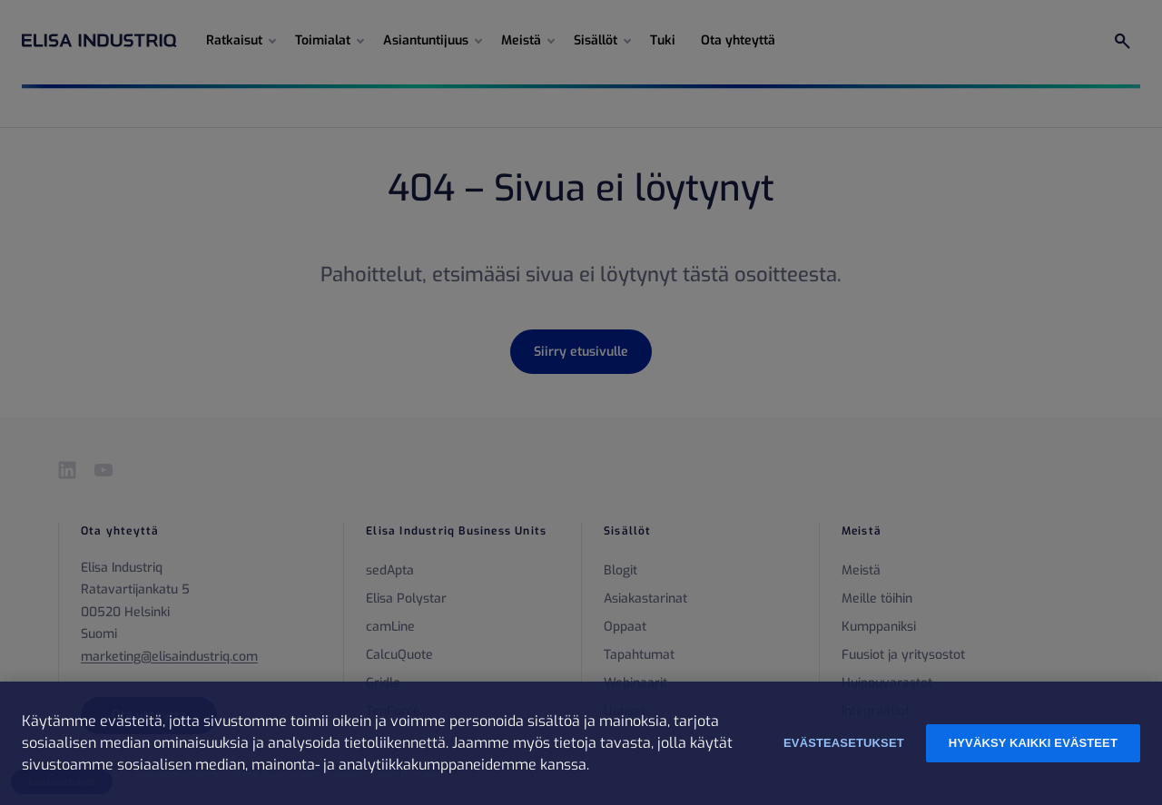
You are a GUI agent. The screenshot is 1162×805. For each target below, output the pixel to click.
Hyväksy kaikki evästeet (1033, 743)
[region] (581, 743)
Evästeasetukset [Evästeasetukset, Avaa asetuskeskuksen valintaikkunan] (843, 743)
